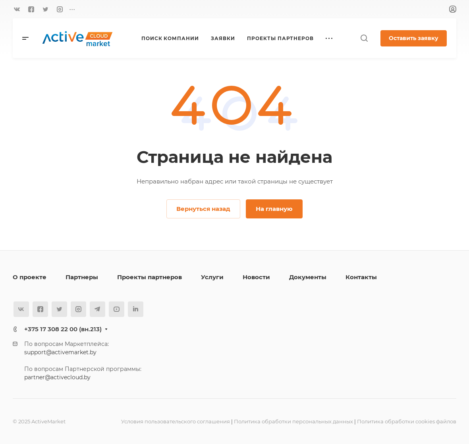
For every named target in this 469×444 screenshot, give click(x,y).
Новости (256, 277)
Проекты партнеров (149, 277)
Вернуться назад (203, 208)
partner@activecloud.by (57, 377)
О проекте (29, 277)
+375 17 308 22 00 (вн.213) (63, 329)
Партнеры (82, 277)
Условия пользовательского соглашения (175, 421)
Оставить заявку (413, 38)
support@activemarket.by (60, 352)
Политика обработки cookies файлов (406, 421)
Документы (307, 277)
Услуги (212, 277)
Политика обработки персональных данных (293, 421)
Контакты (361, 277)
